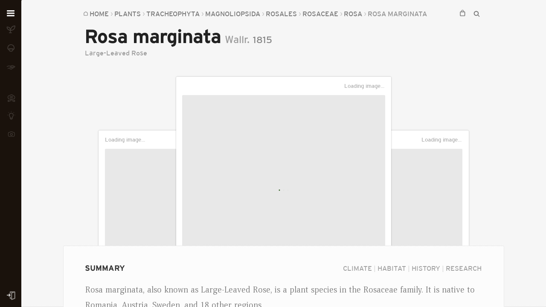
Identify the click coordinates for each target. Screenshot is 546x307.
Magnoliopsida (232, 13)
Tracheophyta (173, 13)
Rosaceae (320, 13)
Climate (357, 268)
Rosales (281, 13)
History (426, 268)
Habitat (392, 268)
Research (464, 268)
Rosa (353, 13)
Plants (127, 13)
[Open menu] (10, 13)
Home (99, 13)
